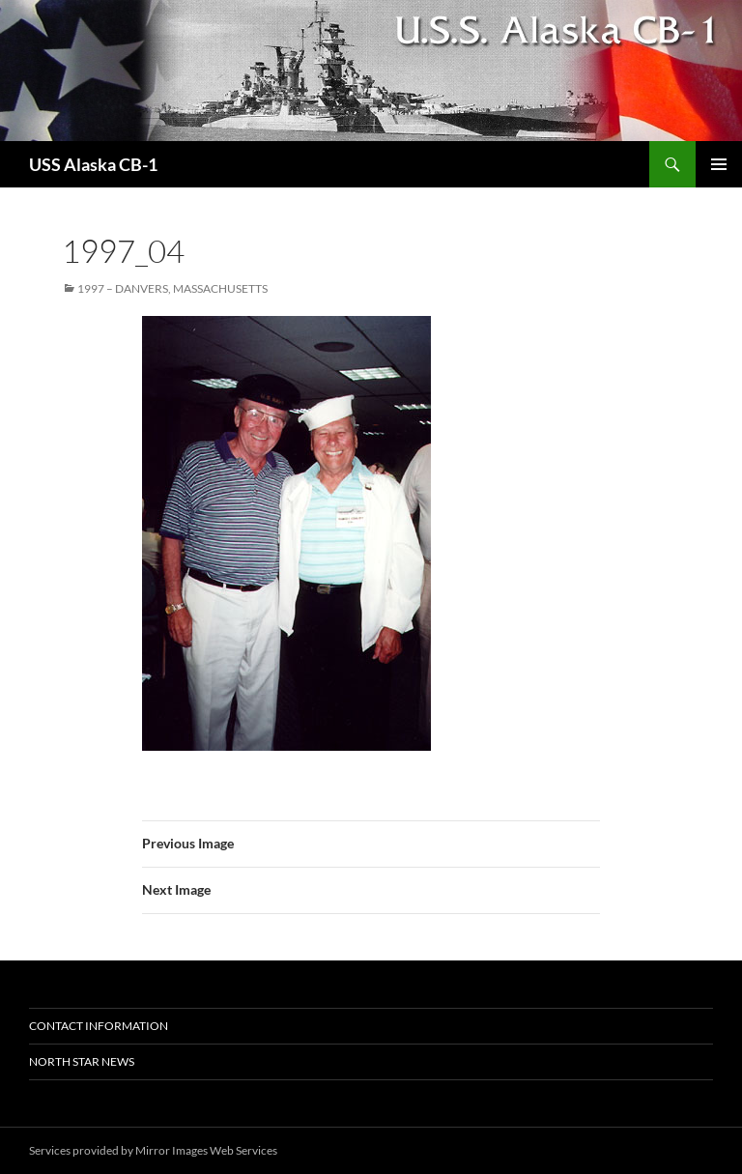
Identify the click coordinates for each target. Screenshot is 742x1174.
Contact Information (98, 1025)
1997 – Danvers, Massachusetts (172, 288)
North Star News (81, 1061)
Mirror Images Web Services (206, 1150)
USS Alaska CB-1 (93, 164)
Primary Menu (719, 164)
